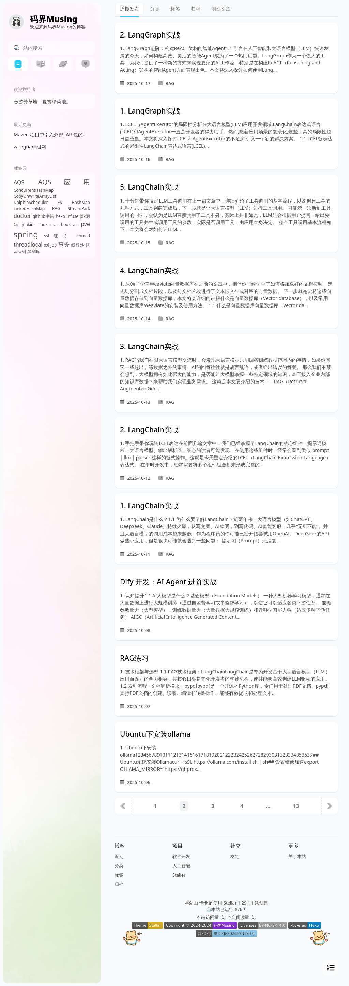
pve (85, 224)
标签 (175, 8)
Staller (179, 875)
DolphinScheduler (31, 202)
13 (296, 806)
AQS (19, 182)
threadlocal (28, 244)
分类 (155, 8)
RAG (56, 208)
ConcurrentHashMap (34, 190)
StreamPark (78, 208)
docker (22, 216)
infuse (72, 216)
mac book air (64, 224)
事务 (64, 244)
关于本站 (297, 856)
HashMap (81, 202)
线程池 (78, 245)
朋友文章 (220, 8)
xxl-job (50, 245)
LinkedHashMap (29, 208)
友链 (234, 856)
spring (26, 234)
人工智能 (181, 866)
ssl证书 (57, 236)
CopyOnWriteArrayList (35, 196)
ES (60, 202)
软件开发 (181, 856)
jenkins (28, 224)
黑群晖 (33, 251)
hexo (60, 216)
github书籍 (43, 216)
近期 (119, 856)
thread (83, 236)
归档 (195, 8)
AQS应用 (64, 181)
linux (42, 224)
